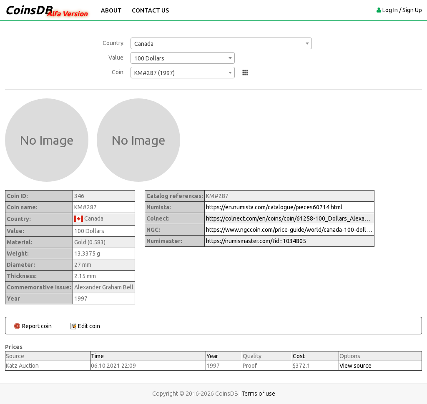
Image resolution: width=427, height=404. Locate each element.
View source (355, 365)
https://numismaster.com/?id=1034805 (256, 241)
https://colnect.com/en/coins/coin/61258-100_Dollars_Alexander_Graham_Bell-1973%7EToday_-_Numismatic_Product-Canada (289, 218)
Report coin (37, 326)
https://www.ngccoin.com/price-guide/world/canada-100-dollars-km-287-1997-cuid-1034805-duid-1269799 (289, 229)
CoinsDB (28, 9)
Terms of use (258, 393)
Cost (299, 356)
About (111, 10)
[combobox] (221, 43)
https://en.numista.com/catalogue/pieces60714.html (274, 207)
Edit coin (89, 326)
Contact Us (150, 10)
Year (212, 356)
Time (97, 356)
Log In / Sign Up (402, 10)
